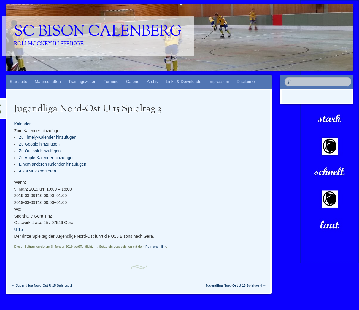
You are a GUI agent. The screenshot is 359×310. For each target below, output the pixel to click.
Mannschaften (48, 81)
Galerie (132, 81)
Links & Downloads (183, 81)
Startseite (18, 81)
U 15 (18, 229)
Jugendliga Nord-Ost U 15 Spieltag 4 (236, 285)
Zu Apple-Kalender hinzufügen (46, 157)
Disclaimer (246, 81)
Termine (111, 81)
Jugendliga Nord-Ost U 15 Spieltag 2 (42, 285)
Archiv (152, 81)
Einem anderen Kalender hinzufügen (52, 164)
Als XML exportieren (37, 171)
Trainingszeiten (82, 81)
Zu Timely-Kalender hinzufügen (47, 137)
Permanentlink (155, 246)
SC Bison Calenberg (98, 32)
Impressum (219, 81)
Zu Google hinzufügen (39, 144)
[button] (37, 130)
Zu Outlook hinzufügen (40, 150)
